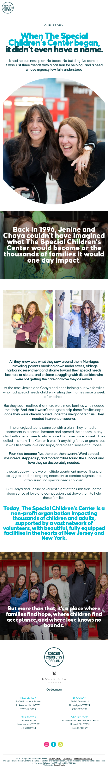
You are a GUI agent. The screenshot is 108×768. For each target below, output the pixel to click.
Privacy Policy (55, 759)
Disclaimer (67, 759)
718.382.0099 (79, 709)
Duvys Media (59, 765)
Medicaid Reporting (83, 759)
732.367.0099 (28, 709)
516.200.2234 (28, 728)
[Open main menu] (102, 4)
